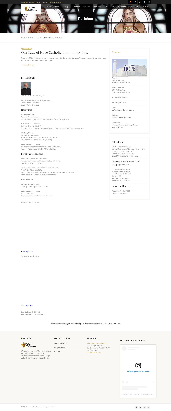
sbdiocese (146, 394)
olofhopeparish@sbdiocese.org (123, 110)
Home (49, 7)
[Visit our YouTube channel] (149, 2)
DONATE (146, 7)
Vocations (122, 7)
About (57, 7)
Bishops (66, 7)
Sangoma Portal (60, 347)
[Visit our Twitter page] (140, 2)
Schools (86, 7)
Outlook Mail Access (61, 343)
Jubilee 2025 (135, 7)
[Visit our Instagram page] (144, 2)
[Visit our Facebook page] (135, 2)
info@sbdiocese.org (94, 352)
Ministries (97, 7)
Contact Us (32, 2)
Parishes (76, 7)
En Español (24, 2)
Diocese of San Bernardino (131, 394)
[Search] (130, 2)
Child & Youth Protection (53, 2)
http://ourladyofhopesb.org (121, 117)
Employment (41, 2)
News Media (110, 7)
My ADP (57, 352)
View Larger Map (27, 251)
